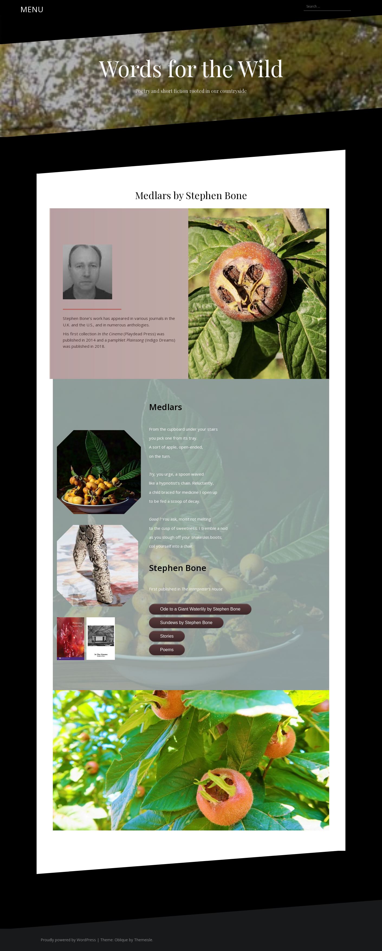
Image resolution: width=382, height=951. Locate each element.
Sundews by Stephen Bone (186, 622)
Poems (167, 649)
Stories (167, 636)
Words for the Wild (191, 68)
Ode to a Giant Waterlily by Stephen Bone (200, 609)
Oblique (121, 939)
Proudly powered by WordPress (68, 939)
